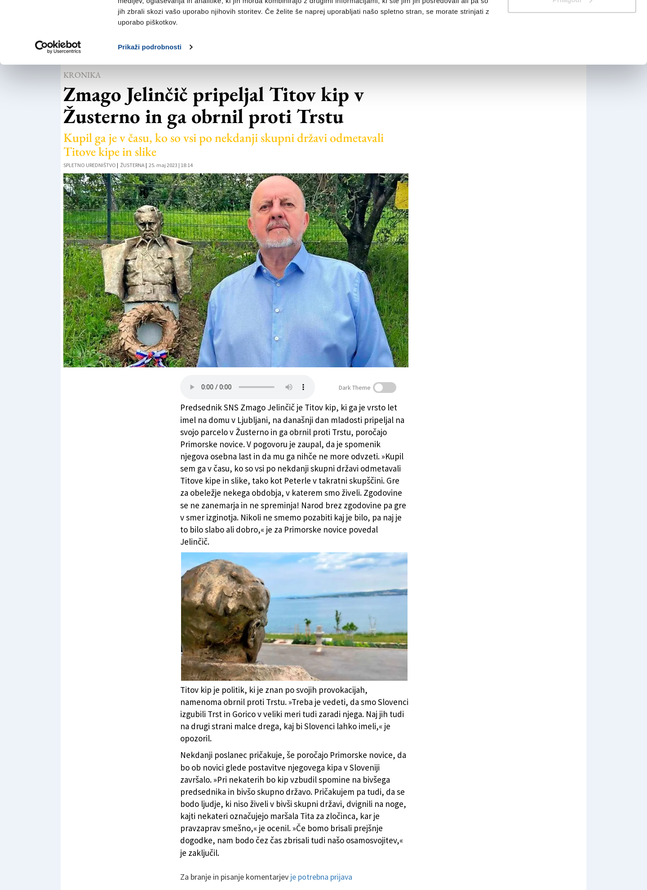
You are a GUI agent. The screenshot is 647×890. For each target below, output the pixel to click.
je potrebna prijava (321, 877)
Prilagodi (572, 53)
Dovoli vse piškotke (572, 23)
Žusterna (132, 165)
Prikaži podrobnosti (150, 100)
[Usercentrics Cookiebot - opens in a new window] (58, 100)
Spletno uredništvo (89, 165)
